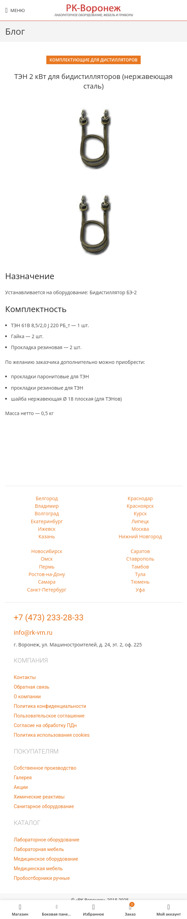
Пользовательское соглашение (49, 716)
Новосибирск (46, 551)
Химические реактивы (39, 797)
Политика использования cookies (52, 735)
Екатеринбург (47, 521)
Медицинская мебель (38, 868)
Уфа (140, 589)
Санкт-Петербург (47, 589)
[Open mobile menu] (15, 10)
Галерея (23, 777)
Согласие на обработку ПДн (45, 725)
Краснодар (140, 498)
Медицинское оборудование (46, 859)
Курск (140, 513)
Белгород (47, 498)
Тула (140, 574)
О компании (27, 696)
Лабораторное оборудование (46, 839)
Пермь (47, 566)
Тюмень (140, 581)
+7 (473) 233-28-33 (49, 617)
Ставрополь (140, 558)
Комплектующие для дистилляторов (94, 60)
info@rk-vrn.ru (33, 632)
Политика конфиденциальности (50, 706)
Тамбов (140, 566)
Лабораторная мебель (39, 849)
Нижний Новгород (140, 536)
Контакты (25, 677)
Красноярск (140, 506)
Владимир (47, 506)
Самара (47, 581)
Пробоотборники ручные (42, 878)
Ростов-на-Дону (46, 574)
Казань (46, 536)
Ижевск (47, 529)
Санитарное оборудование (44, 806)
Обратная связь (31, 687)
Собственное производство (45, 768)
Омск (47, 558)
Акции (21, 787)
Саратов (140, 551)
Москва (140, 529)
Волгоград (47, 513)
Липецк (140, 521)
